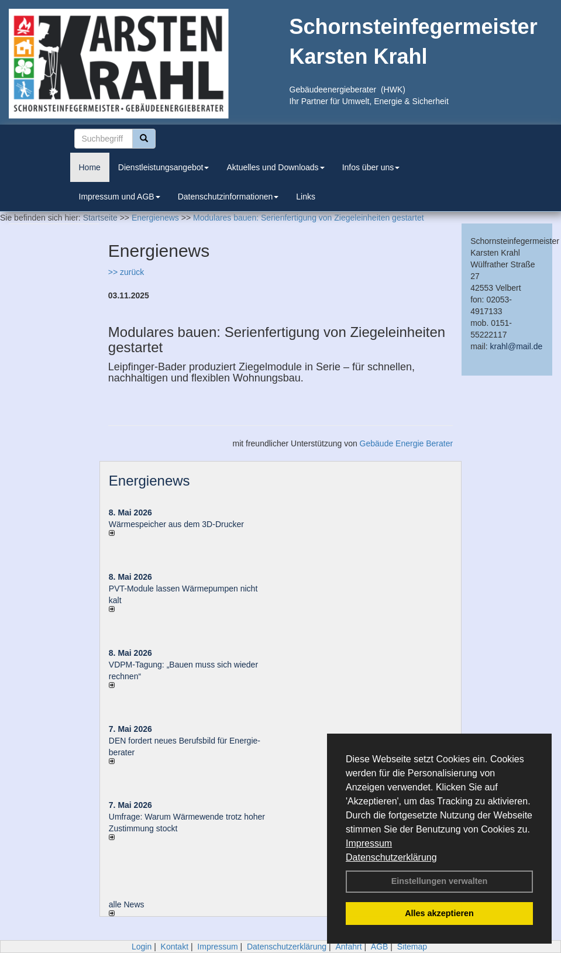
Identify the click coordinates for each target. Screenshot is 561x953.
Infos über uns (371, 167)
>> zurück (126, 272)
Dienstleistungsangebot (163, 167)
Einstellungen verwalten (439, 881)
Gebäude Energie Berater (406, 443)
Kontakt (174, 946)
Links (305, 196)
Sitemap (412, 946)
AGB (379, 946)
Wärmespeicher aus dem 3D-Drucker (176, 524)
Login (142, 946)
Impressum (369, 843)
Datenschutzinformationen (228, 196)
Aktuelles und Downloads (275, 167)
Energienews (149, 480)
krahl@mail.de (516, 346)
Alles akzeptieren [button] (439, 913)
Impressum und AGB (119, 196)
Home (90, 167)
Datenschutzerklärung (391, 857)
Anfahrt (348, 946)
